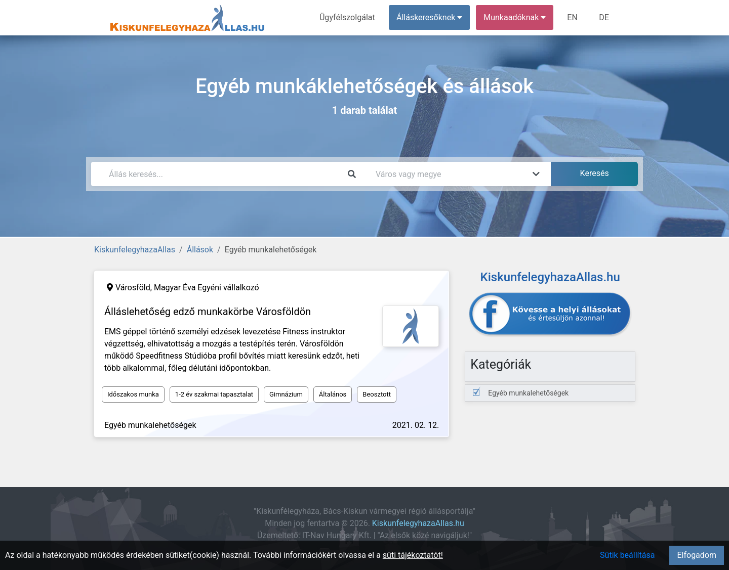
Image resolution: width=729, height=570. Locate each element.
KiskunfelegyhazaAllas (134, 249)
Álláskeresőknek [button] (430, 17)
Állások (200, 249)
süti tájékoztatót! (413, 555)
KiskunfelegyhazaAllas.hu (418, 523)
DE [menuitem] (604, 17)
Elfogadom (696, 555)
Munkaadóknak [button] (515, 17)
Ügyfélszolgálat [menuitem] (347, 17)
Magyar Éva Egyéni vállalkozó (206, 287)
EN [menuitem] (573, 17)
